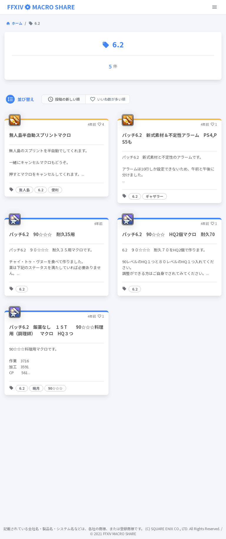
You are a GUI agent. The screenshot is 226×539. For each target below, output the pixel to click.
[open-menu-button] (214, 7)
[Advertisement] (113, 473)
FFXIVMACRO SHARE (41, 7)
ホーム (14, 23)
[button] (24, 190)
